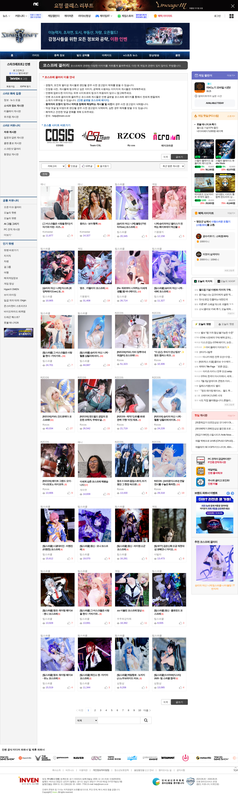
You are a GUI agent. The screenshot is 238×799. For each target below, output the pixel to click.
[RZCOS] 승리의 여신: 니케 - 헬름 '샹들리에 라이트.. (168, 418)
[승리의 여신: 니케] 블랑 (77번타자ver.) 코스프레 (131, 225)
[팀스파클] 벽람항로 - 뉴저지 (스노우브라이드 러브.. (131, 677)
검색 (146, 720)
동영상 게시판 (11, 154)
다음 (146, 710)
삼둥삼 (120, 683)
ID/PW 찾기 (25, 86)
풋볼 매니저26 (11, 322)
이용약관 (83, 770)
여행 (6, 272)
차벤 (6, 261)
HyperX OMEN (11, 289)
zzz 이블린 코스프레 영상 (130, 610)
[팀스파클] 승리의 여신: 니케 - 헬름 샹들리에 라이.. (94, 354)
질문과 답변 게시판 (14, 137)
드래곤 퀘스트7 (12, 317)
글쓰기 (179, 157)
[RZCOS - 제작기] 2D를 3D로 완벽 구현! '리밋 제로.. (131, 418)
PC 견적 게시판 (12, 229)
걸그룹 (7, 267)
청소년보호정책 (121, 770)
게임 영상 (9, 283)
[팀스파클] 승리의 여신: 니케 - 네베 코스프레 (168, 290)
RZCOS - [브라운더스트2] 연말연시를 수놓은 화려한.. (169, 483)
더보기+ (231, 75)
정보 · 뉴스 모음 (12, 100)
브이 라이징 (10, 295)
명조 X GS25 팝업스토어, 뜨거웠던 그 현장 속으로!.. (131, 483)
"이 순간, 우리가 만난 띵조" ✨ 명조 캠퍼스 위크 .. (169, 354)
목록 (165, 157)
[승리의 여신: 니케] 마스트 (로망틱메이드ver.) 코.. (57, 290)
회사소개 (56, 770)
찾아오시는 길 (165, 770)
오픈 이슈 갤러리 (12, 207)
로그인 (217, 15)
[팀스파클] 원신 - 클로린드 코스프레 (168, 612)
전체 (44, 174)
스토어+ (231, 116)
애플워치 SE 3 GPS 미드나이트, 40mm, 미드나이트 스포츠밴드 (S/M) (215, 447)
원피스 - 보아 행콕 (90, 223)
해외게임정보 (11, 278)
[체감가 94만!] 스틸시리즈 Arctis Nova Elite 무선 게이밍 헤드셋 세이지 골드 (215, 434)
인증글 (74, 166)
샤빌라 (157, 554)
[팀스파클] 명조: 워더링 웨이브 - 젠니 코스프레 (58, 612)
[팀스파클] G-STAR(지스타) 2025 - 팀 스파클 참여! (167, 677)
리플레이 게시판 (12, 111)
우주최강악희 (124, 618)
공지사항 (181, 770)
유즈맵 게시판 (11, 117)
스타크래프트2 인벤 (18, 64)
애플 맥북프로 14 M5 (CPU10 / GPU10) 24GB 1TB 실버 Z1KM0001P (215, 440)
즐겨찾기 (104, 166)
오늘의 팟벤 (10, 218)
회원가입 (11, 86)
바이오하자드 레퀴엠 (14, 311)
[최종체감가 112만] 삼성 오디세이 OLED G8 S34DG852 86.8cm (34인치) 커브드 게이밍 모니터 (215, 422)
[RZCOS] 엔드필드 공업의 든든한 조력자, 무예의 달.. (94, 418)
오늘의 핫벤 (10, 212)
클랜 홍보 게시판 (12, 143)
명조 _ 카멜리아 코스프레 (94, 288)
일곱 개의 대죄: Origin (15, 300)
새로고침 (228, 270)
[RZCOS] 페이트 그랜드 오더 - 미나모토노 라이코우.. (57, 483)
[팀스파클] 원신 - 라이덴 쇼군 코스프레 (131, 548)
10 (139, 710)
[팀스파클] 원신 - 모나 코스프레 (94, 548)
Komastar (48, 231)
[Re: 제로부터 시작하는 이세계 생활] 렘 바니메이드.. (132, 290)
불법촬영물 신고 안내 (143, 770)
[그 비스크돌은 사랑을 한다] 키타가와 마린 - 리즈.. (58, 225)
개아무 (83, 490)
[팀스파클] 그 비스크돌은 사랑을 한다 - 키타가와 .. (57, 354)
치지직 (7, 256)
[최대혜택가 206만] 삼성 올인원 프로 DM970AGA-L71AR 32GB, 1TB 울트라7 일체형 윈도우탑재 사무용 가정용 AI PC (215, 428)
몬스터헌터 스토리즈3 (15, 306)
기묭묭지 (159, 232)
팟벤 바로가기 (11, 250)
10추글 (89, 166)
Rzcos (120, 360)
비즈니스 (70, 770)
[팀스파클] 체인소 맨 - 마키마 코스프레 (94, 677)
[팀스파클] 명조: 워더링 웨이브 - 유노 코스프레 (58, 677)
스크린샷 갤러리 (12, 149)
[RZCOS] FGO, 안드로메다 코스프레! (57, 418)
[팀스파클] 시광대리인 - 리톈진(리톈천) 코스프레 (58, 548)
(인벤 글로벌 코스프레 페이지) (93, 100)
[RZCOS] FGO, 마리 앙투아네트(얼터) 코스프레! (131, 354)
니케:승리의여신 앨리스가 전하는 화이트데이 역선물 (168, 225)
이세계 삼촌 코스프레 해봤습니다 (94, 483)
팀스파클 (122, 232)
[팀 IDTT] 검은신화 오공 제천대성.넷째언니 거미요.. (169, 548)
